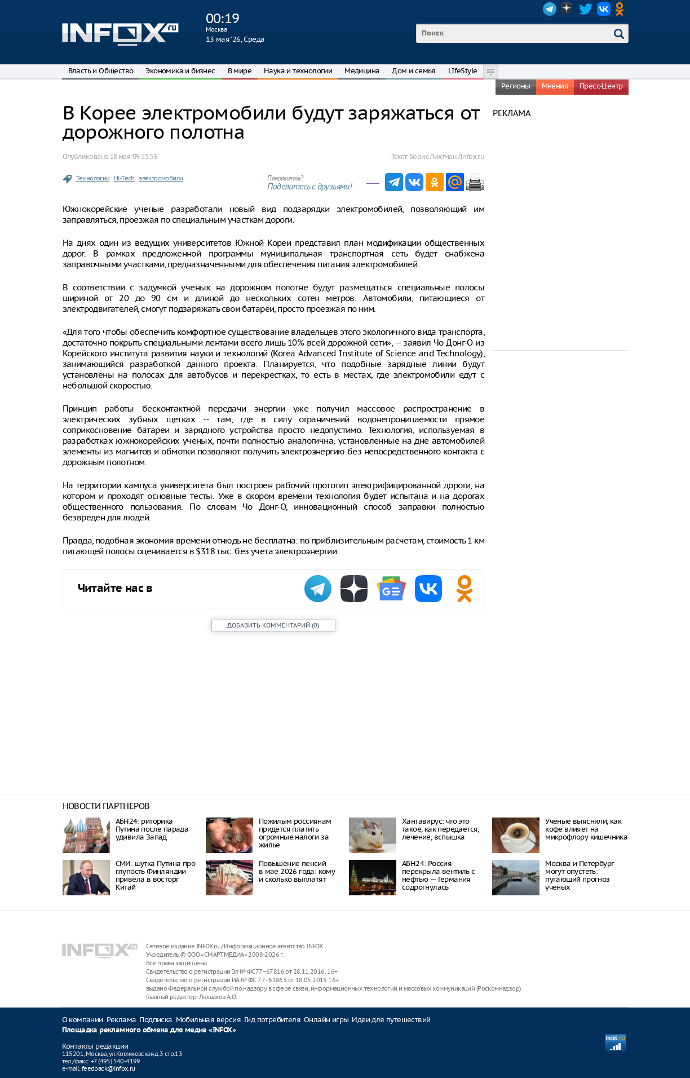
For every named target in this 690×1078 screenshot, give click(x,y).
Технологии (93, 178)
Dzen (567, 9)
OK (622, 9)
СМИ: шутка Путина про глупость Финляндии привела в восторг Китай (155, 875)
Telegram (549, 9)
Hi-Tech (124, 178)
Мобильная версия (208, 1019)
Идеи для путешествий (391, 1019)
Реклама (121, 1019)
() (273, 625)
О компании (82, 1019)
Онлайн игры (326, 1019)
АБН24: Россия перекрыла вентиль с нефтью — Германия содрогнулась (438, 875)
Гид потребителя (272, 1019)
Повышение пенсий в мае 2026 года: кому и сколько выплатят (297, 871)
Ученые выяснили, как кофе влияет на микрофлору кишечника (586, 829)
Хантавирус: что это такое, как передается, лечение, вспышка (440, 829)
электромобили (161, 178)
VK (604, 9)
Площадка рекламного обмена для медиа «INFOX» (149, 1030)
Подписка (155, 1019)
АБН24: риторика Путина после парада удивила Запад (152, 829)
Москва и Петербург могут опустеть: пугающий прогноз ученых (579, 875)
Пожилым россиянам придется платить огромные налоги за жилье (295, 833)
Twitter (585, 9)
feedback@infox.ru (108, 1068)
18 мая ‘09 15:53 (133, 156)
